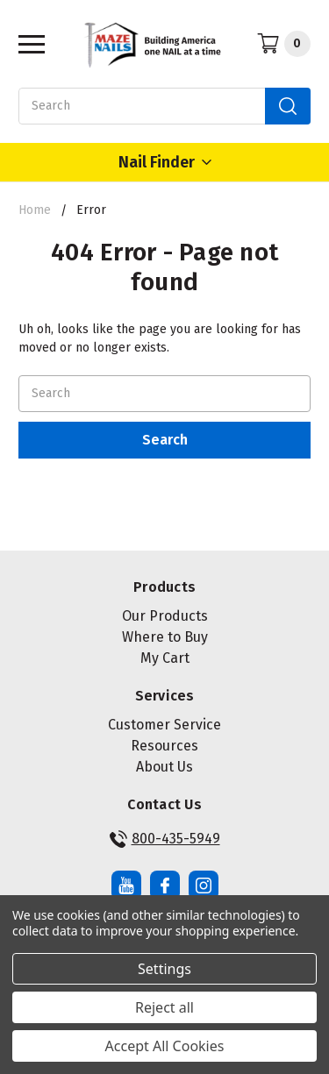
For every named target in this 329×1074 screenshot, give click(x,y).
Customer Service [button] (164, 724)
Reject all (164, 1007)
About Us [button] (164, 766)
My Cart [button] (165, 658)
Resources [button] (164, 745)
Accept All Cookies (165, 1046)
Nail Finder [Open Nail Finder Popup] (164, 162)
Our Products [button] (165, 616)
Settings (164, 968)
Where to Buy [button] (165, 637)
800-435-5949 (165, 839)
